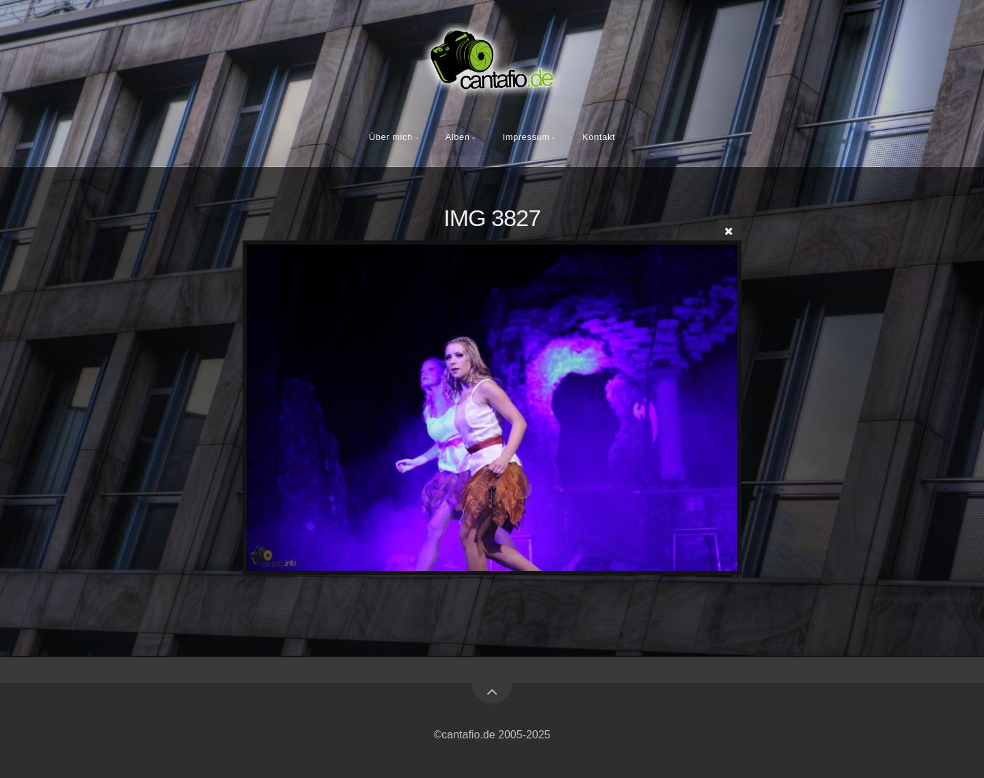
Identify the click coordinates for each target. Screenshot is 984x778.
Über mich (391, 137)
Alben (458, 137)
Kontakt (598, 137)
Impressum (525, 137)
